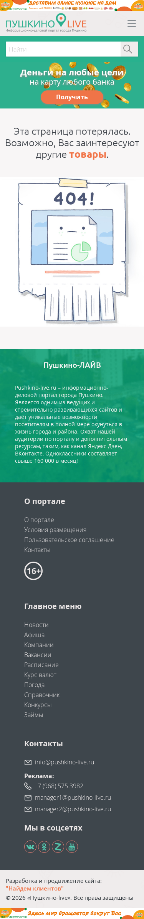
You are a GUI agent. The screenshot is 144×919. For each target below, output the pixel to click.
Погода (34, 684)
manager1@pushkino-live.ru (73, 797)
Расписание (41, 664)
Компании (39, 644)
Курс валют (40, 674)
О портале (39, 519)
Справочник (42, 695)
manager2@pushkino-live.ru (73, 809)
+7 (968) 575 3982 (58, 786)
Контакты (37, 549)
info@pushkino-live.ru (64, 762)
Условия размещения (55, 529)
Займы (33, 715)
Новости (36, 624)
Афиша (34, 634)
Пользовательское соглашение (69, 539)
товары (87, 154)
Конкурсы (38, 705)
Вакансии (37, 654)
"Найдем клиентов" (35, 888)
